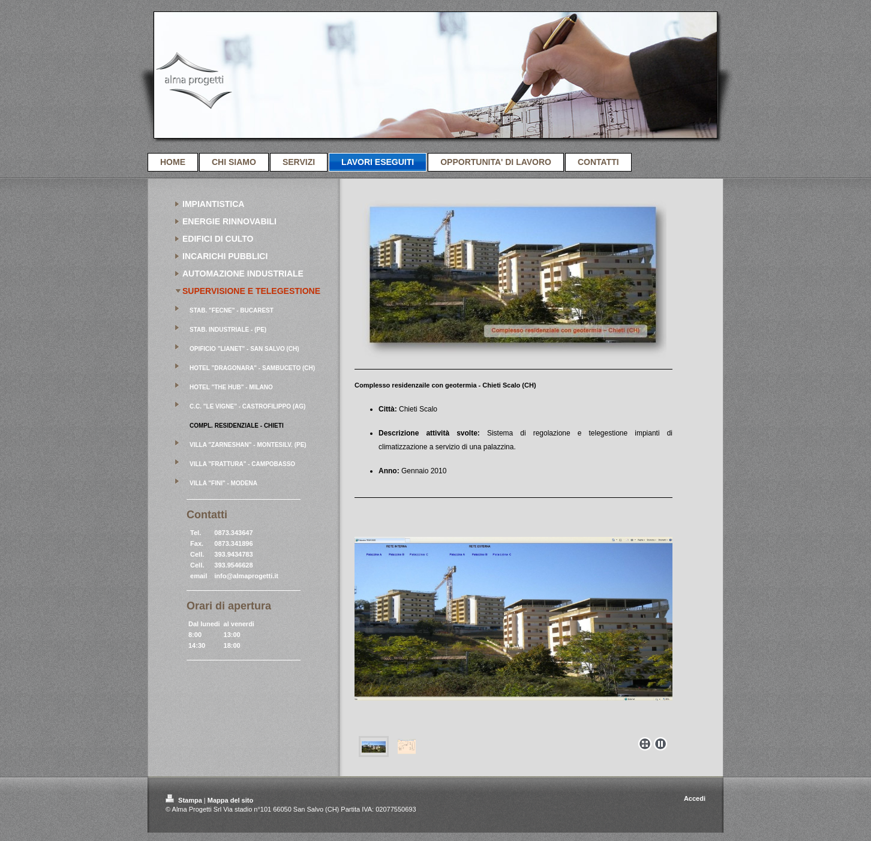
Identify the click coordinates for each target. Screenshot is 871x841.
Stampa (185, 800)
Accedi (694, 798)
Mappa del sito (230, 800)
